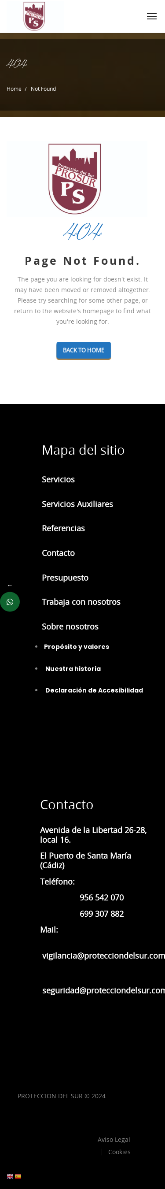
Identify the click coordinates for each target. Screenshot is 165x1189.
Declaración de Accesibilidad (93, 690)
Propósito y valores (76, 646)
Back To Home (105, 350)
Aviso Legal (114, 1139)
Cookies (119, 1152)
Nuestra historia (72, 668)
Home (14, 88)
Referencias (63, 528)
